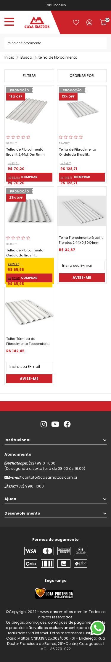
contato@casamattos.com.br (49, 477)
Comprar (29, 177)
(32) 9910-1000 (42, 463)
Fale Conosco (56, 5)
